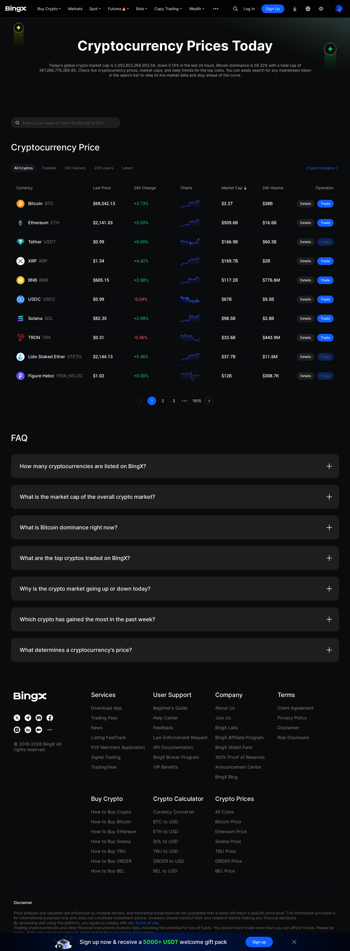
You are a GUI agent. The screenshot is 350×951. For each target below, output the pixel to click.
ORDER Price (228, 861)
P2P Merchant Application (118, 747)
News (97, 727)
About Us (225, 708)
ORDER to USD (168, 861)
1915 (196, 400)
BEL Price (225, 871)
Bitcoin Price (228, 821)
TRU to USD (165, 851)
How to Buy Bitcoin (111, 821)
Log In (249, 8)
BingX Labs (226, 727)
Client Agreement (296, 708)
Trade (325, 204)
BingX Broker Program (176, 757)
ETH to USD (165, 831)
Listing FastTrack (108, 737)
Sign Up (273, 8)
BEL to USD (165, 871)
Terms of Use (147, 922)
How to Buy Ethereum (113, 831)
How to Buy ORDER (111, 861)
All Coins (224, 812)
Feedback (163, 727)
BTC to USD (165, 821)
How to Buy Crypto (111, 812)
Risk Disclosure (293, 737)
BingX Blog (226, 777)
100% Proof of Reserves (240, 757)
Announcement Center (238, 767)
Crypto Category (322, 168)
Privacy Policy (292, 717)
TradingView (104, 767)
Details (305, 204)
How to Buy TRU (108, 851)
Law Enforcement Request (180, 737)
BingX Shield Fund (233, 747)
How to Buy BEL (108, 871)
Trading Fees (104, 717)
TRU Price (225, 851)
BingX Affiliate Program (239, 737)
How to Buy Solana (111, 841)
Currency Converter (173, 812)
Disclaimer (288, 727)
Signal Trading (106, 757)
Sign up (259, 942)
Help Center (165, 717)
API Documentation (173, 747)
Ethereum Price (231, 831)
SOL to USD (165, 841)
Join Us (223, 717)
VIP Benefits (165, 767)
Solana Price (228, 841)
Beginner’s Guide (170, 708)
